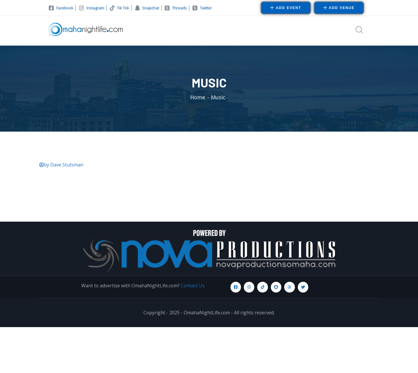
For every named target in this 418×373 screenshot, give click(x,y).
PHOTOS (204, 30)
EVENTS (235, 30)
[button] (339, 7)
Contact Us (193, 285)
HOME (176, 30)
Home (197, 97)
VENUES (294, 30)
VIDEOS (264, 30)
